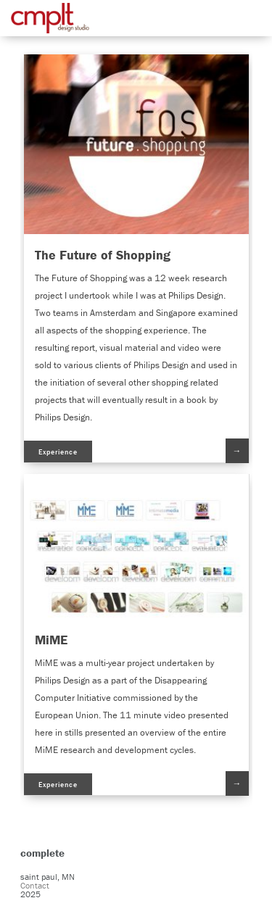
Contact (34, 885)
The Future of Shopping (102, 254)
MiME (51, 639)
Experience (58, 452)
